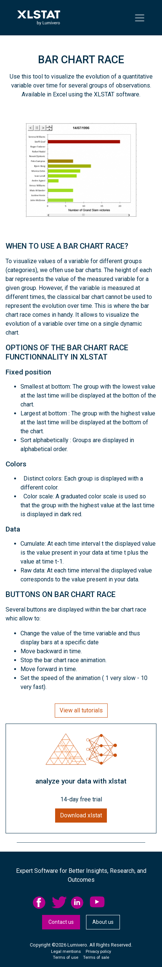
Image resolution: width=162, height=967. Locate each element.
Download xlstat (81, 815)
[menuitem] (42, 902)
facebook (40, 902)
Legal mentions (66, 951)
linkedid (78, 902)
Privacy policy (98, 951)
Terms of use (65, 957)
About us (103, 922)
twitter (59, 902)
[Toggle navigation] (139, 17)
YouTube (97, 902)
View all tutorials (81, 710)
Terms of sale (96, 957)
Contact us (61, 922)
